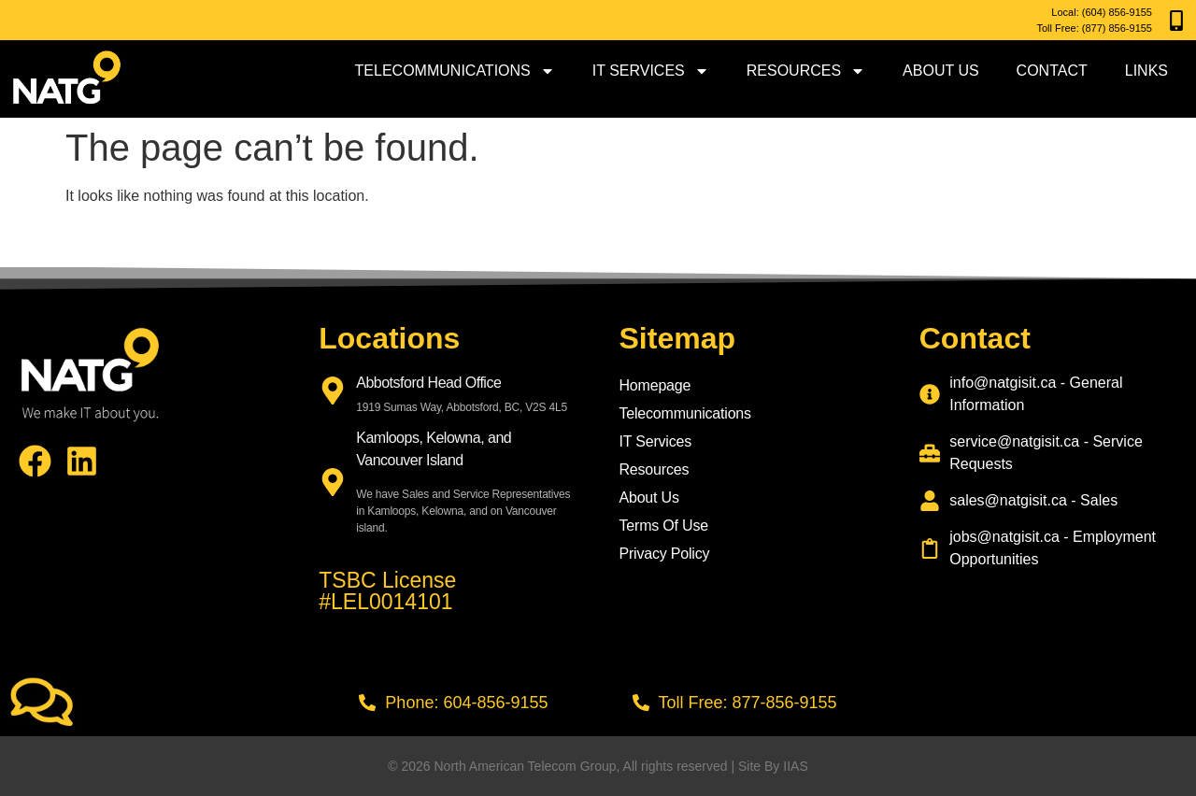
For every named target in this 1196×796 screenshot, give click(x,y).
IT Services (650, 71)
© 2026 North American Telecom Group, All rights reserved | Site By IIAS (597, 766)
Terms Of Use (663, 525)
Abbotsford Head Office (428, 383)
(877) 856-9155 (1117, 28)
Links (1146, 70)
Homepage (655, 385)
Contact (1052, 70)
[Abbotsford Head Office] (333, 391)
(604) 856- (1106, 12)
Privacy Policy (664, 553)
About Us (941, 70)
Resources (806, 71)
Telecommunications (455, 71)
